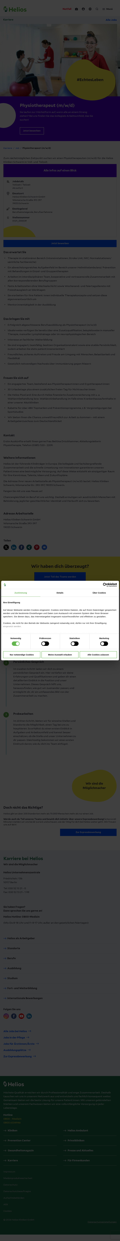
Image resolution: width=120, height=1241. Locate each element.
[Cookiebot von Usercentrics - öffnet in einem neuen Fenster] (105, 585)
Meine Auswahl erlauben (60, 655)
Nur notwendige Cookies (22, 655)
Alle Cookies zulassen (98, 655)
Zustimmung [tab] (20, 592)
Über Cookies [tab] (99, 592)
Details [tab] (60, 592)
